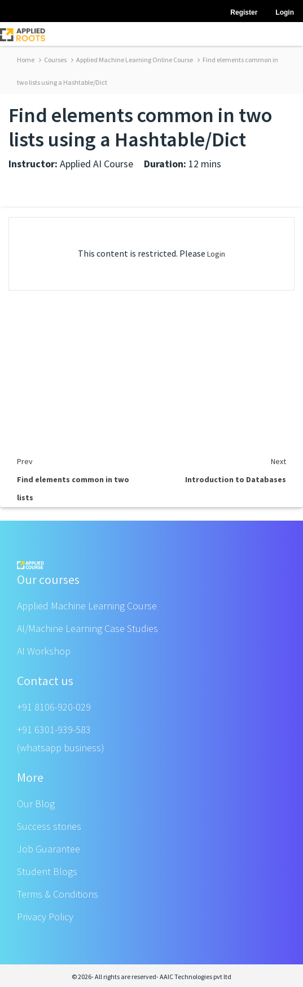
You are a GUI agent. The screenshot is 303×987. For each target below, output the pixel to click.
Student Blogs (47, 871)
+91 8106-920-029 (54, 706)
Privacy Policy (45, 916)
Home (25, 59)
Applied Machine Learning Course (87, 605)
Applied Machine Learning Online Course (132, 59)
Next (278, 461)
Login (216, 254)
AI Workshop (44, 650)
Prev (25, 461)
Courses (53, 59)
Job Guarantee (48, 848)
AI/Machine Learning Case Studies (87, 628)
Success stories (49, 826)
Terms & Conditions (57, 894)
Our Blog (36, 803)
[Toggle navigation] (287, 34)
